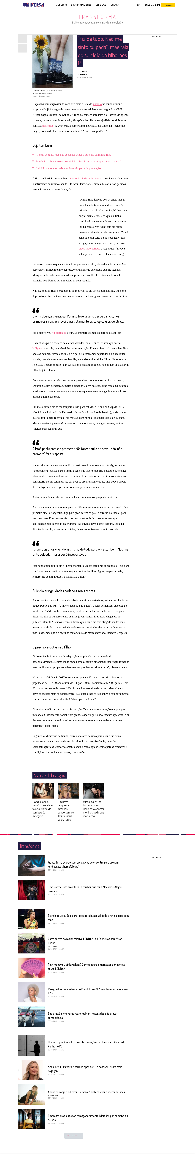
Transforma (97, 17)
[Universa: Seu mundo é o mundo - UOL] (33, 5)
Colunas (115, 5)
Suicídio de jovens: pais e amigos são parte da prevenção (68, 168)
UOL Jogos (61, 5)
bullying (37, 353)
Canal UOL (100, 5)
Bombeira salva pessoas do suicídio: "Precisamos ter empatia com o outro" (78, 161)
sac (138, 5)
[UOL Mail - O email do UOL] (145, 5)
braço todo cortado (89, 248)
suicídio (97, 104)
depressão (48, 125)
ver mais (74, 1141)
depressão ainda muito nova (85, 178)
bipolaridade (59, 338)
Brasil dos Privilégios (81, 5)
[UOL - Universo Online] (46, 5)
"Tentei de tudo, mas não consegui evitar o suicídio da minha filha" (74, 154)
